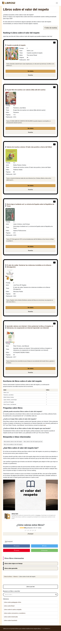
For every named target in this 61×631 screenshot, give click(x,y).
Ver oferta (30, 71)
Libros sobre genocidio (10, 568)
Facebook (16, 546)
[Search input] (29, 594)
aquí (45, 425)
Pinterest (16, 550)
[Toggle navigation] (57, 3)
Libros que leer (30, 586)
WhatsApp (44, 550)
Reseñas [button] (30, 75)
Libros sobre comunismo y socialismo (14, 613)
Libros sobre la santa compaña (12, 609)
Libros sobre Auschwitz (10, 620)
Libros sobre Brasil (9, 606)
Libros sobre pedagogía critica (12, 602)
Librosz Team (15, 513)
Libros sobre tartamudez (11, 617)
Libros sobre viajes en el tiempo (13, 563)
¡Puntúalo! (30, 534)
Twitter (44, 546)
